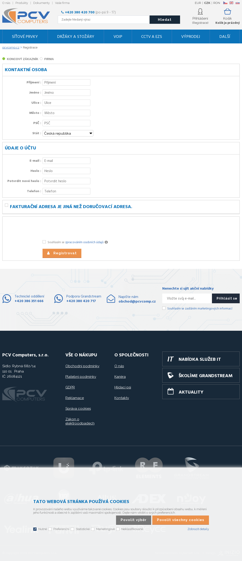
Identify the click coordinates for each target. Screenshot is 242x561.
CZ (225, 2)
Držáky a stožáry (75, 36)
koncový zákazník (22, 59)
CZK (207, 3)
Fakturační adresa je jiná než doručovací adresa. (71, 207)
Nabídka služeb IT (200, 359)
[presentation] (78, 228)
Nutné (42, 529)
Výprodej (190, 36)
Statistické (83, 529)
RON (216, 3)
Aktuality (191, 392)
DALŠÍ (224, 36)
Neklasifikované (132, 529)
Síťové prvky (25, 36)
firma (49, 59)
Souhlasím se (78, 242)
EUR (198, 3)
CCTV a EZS (151, 36)
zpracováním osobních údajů (84, 242)
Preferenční (61, 529)
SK (237, 2)
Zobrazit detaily (198, 529)
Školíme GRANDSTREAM (206, 376)
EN (231, 2)
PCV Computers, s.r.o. (28, 16)
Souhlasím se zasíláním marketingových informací (199, 308)
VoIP (117, 36)
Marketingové (105, 529)
